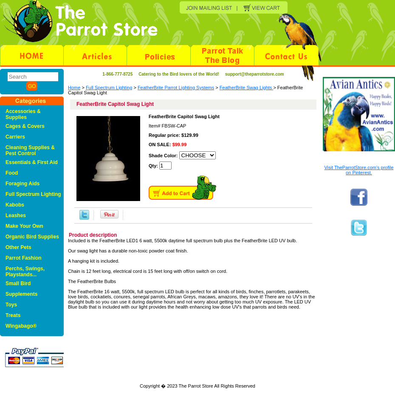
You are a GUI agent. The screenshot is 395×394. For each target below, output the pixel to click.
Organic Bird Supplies (32, 237)
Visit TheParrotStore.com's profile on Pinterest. (358, 170)
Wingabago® (21, 326)
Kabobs (15, 205)
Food (12, 173)
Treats (13, 315)
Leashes (16, 215)
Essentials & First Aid (32, 162)
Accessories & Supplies (23, 114)
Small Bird (18, 283)
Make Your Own (24, 226)
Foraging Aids (23, 184)
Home (74, 87)
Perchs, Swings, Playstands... (25, 272)
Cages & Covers (25, 126)
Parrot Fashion (24, 258)
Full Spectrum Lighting (109, 87)
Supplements (21, 294)
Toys (11, 305)
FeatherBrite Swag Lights (247, 87)
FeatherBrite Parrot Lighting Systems (176, 87)
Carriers (15, 137)
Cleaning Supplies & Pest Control (30, 150)
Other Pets (18, 247)
